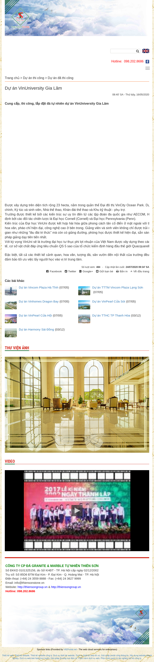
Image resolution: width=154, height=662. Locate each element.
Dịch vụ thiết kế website (64, 655)
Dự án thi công (33, 78)
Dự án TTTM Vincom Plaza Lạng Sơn (117, 287)
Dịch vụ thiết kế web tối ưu (88, 655)
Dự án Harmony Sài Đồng (36, 329)
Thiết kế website (22, 655)
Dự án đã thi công (60, 78)
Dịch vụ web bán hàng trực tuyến (35, 658)
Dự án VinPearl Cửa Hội (35, 315)
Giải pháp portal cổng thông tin (115, 655)
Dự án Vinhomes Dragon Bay (39, 301)
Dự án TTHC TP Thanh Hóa (111, 315)
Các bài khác (14, 280)
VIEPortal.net (70, 649)
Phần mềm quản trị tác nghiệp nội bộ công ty (121, 658)
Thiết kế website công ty (41, 655)
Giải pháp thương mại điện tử (64, 658)
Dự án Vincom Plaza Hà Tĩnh (38, 287)
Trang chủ (12, 78)
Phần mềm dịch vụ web (88, 658)
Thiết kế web (8, 655)
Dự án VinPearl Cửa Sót (108, 301)
